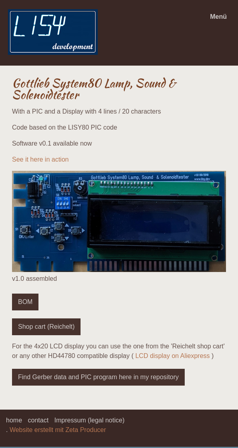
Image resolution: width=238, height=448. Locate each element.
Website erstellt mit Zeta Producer (58, 429)
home (14, 420)
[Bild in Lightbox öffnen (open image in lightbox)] (119, 221)
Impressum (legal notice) (89, 420)
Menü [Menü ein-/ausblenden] (218, 16)
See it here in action (40, 159)
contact (38, 420)
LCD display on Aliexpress (172, 355)
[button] (25, 302)
